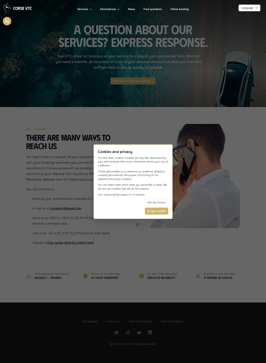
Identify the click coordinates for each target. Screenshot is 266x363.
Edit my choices (156, 202)
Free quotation (152, 9)
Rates (131, 9)
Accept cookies (156, 211)
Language (250, 8)
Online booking (179, 9)
